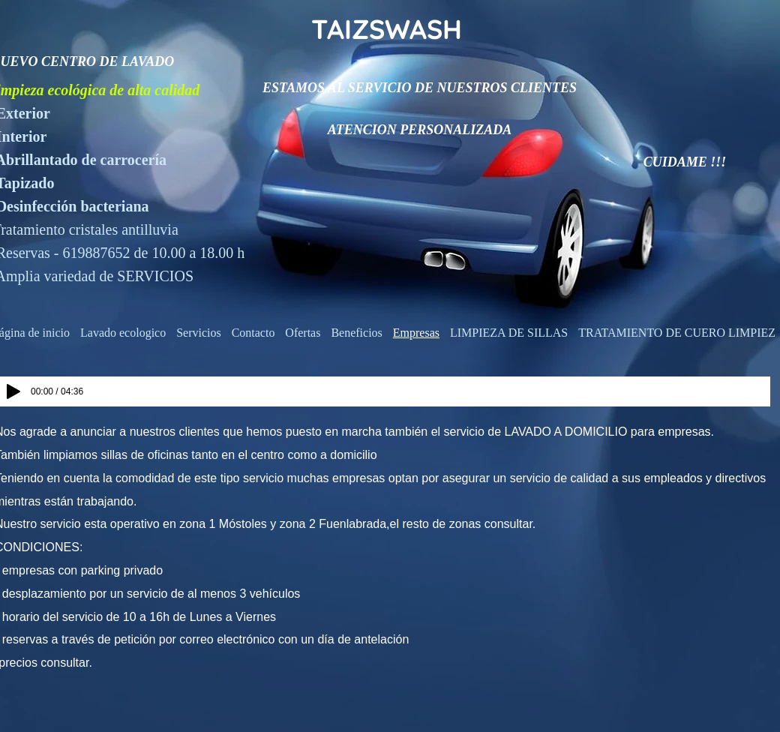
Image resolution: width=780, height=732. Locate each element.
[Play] (13, 391)
